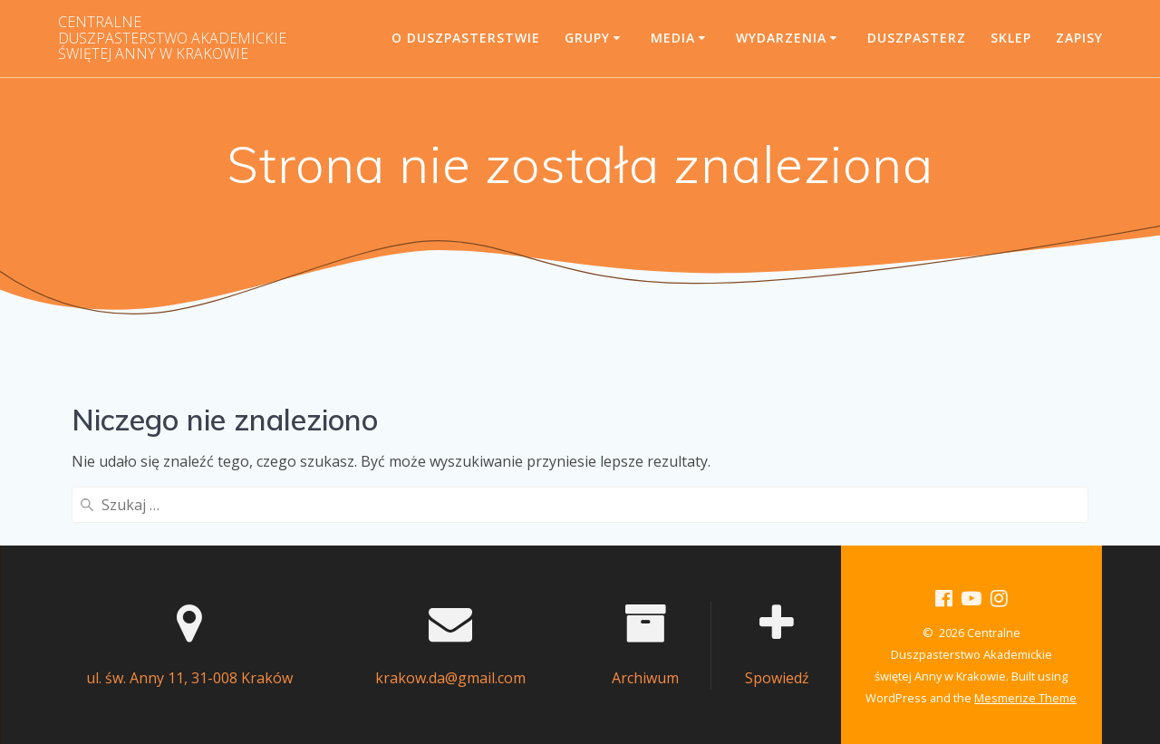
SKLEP (1011, 37)
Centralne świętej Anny (172, 38)
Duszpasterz (916, 37)
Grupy (587, 37)
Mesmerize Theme (1025, 698)
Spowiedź (777, 678)
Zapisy (1079, 37)
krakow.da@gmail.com (450, 678)
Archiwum (645, 678)
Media (673, 37)
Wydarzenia (781, 37)
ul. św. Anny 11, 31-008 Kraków (189, 678)
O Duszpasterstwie (466, 37)
